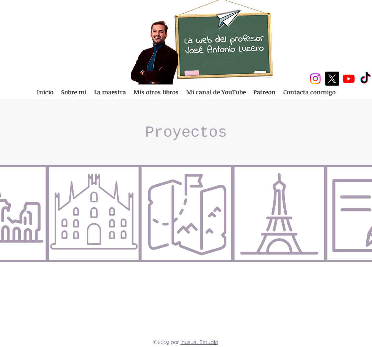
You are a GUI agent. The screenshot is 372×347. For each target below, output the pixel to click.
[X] (332, 79)
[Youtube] (349, 79)
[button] (156, 92)
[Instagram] (315, 79)
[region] (93, 213)
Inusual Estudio (199, 342)
